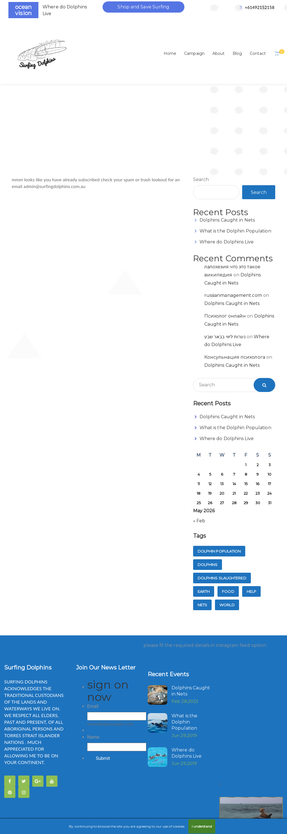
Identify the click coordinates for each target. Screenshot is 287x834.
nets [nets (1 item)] (202, 535)
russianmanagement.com (233, 225)
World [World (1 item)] (227, 535)
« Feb (199, 451)
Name (93, 667)
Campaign (194, 53)
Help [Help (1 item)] (251, 521)
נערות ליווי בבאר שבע (225, 266)
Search (201, 109)
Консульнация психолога (234, 287)
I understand (202, 826)
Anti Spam (22, 775)
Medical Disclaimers (32, 799)
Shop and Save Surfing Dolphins (143, 8)
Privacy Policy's (82, 799)
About (218, 53)
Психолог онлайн (225, 246)
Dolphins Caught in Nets (227, 150)
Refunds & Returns (139, 799)
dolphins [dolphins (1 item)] (208, 494)
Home (170, 53)
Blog (237, 53)
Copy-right (67, 775)
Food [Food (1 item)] (228, 521)
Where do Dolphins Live (227, 172)
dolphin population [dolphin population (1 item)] (219, 481)
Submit (103, 688)
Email (92, 636)
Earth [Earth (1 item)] (204, 521)
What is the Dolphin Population (235, 161)
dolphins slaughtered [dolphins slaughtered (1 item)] (222, 508)
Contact (258, 53)
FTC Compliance (209, 775)
